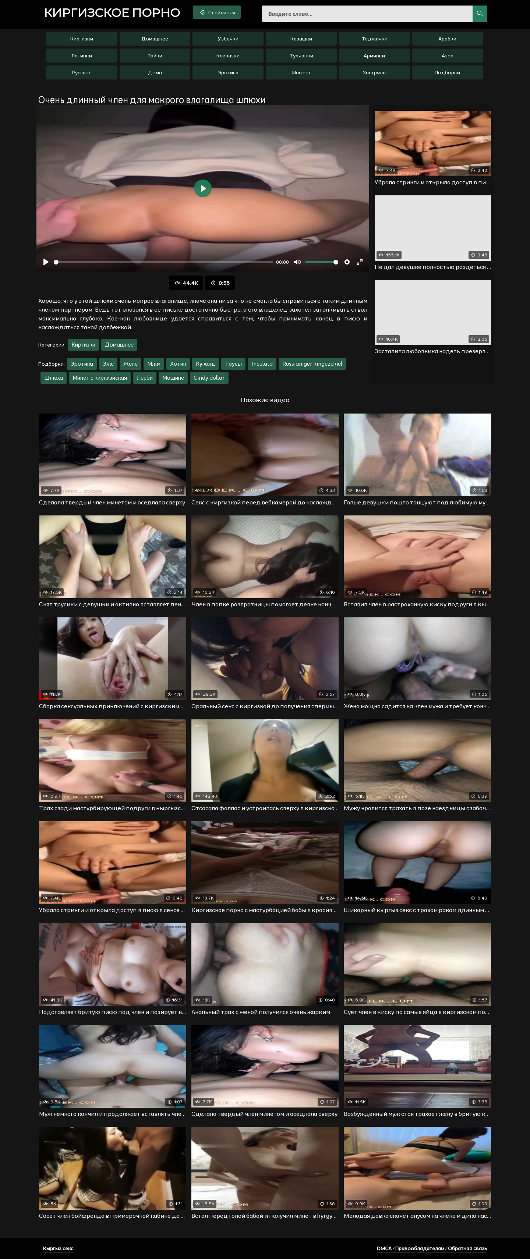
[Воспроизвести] (46, 262)
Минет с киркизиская (100, 377)
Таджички (374, 38)
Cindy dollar (209, 377)
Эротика (228, 72)
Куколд (205, 363)
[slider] (163, 262)
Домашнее (154, 38)
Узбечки (228, 38)
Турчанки (301, 55)
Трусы (233, 363)
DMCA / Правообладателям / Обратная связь (432, 1248)
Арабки (447, 38)
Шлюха (53, 377)
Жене (130, 363)
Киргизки (81, 38)
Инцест (301, 72)
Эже (108, 363)
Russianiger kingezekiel (312, 363)
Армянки (374, 55)
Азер (447, 55)
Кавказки (228, 55)
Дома (155, 72)
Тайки (154, 55)
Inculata (262, 363)
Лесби (145, 377)
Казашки (301, 38)
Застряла (374, 72)
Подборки (447, 72)
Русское (82, 72)
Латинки (81, 55)
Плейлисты (217, 12)
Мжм (153, 363)
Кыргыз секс (58, 1248)
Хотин (178, 363)
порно (112, 12)
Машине (173, 377)
